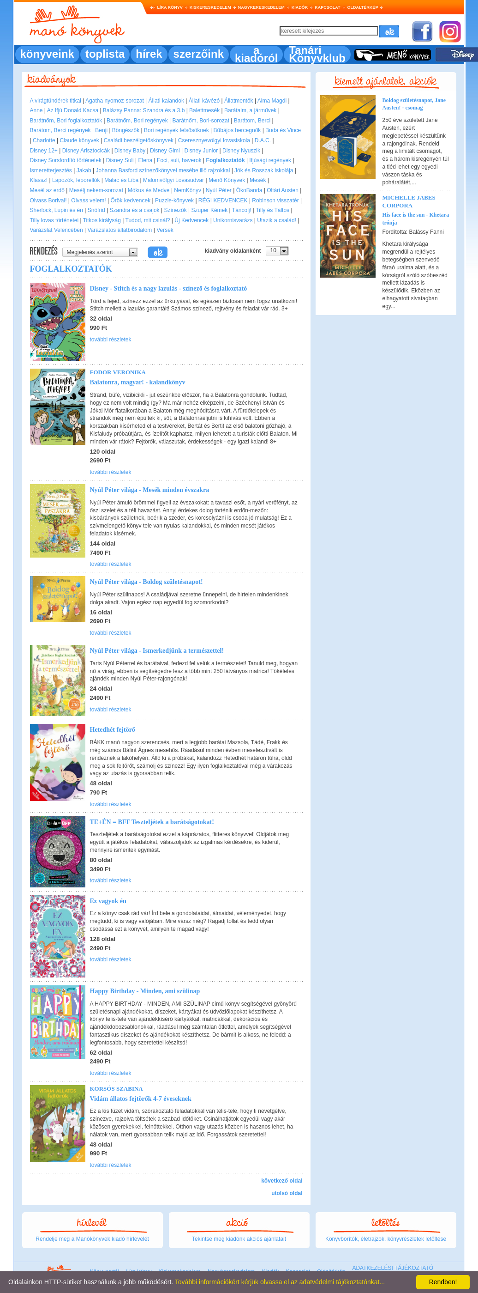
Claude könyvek (79, 140)
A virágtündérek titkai (55, 100)
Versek (164, 230)
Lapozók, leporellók (76, 180)
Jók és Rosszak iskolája (263, 170)
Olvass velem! (88, 200)
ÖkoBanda (249, 190)
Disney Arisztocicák (86, 150)
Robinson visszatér (275, 200)
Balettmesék (204, 110)
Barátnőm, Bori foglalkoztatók (66, 120)
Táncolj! (241, 210)
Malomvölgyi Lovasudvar (173, 180)
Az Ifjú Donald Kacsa (72, 110)
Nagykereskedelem (261, 7)
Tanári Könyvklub (317, 54)
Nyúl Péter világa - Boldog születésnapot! (146, 581)
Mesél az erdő (47, 190)
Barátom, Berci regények (60, 130)
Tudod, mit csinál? (147, 220)
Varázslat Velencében (56, 230)
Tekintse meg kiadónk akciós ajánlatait (239, 1239)
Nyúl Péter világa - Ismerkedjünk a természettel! (157, 650)
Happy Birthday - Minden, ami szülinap (145, 991)
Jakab (84, 170)
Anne (36, 110)
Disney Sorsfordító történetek (66, 160)
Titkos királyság (102, 220)
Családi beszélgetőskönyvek (138, 140)
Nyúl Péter (219, 190)
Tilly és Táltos (272, 210)
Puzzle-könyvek (174, 200)
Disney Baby (129, 150)
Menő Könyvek (227, 180)
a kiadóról (256, 54)
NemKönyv (187, 190)
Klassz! (39, 180)
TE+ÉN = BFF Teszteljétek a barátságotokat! (152, 822)
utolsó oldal (286, 1193)
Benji (101, 130)
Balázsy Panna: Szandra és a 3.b (144, 110)
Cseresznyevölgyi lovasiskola (214, 140)
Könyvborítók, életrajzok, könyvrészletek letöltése (385, 1239)
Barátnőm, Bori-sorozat (201, 120)
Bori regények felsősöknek (176, 130)
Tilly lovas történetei (54, 220)
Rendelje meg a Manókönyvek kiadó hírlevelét (92, 1239)
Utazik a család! (276, 220)
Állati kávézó (204, 100)
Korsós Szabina (116, 1088)
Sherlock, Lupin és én (56, 210)
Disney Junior (201, 150)
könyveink (47, 54)
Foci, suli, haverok (179, 160)
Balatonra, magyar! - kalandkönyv (137, 382)
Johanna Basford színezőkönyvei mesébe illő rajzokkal (163, 170)
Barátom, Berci (252, 120)
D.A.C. (263, 140)
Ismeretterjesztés (51, 170)
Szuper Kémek (209, 210)
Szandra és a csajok (135, 210)
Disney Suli (120, 160)
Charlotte (44, 140)
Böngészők (125, 130)
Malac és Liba (121, 180)
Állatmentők (238, 100)
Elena (145, 160)
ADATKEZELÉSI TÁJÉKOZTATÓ (392, 1268)
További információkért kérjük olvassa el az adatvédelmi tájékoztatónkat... (280, 1282)
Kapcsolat (327, 7)
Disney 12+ (44, 150)
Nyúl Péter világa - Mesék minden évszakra (149, 489)
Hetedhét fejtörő (112, 729)
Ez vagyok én (108, 901)
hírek (149, 54)
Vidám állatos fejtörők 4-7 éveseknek (140, 1098)
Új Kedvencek (191, 220)
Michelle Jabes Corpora (409, 201)
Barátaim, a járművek (250, 110)
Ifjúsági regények (270, 160)
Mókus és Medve (149, 190)
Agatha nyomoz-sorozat (114, 100)
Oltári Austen (283, 190)
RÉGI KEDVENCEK (223, 200)
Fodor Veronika (118, 372)
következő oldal (281, 1181)
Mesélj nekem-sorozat (96, 190)
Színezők (175, 210)
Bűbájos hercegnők (237, 130)
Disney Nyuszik (241, 150)
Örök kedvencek (130, 200)
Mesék (258, 180)
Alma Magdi (272, 100)
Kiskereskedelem (210, 7)
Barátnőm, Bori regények (137, 120)
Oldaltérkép (362, 7)
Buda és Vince (283, 130)
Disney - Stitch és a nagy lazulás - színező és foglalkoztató (168, 288)
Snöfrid (96, 210)
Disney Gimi (165, 150)
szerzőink (198, 54)
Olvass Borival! (48, 200)
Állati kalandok (166, 100)
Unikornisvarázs (232, 220)
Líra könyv (170, 7)
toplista (105, 54)
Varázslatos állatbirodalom (120, 230)
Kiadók (300, 7)
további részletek (110, 339)
